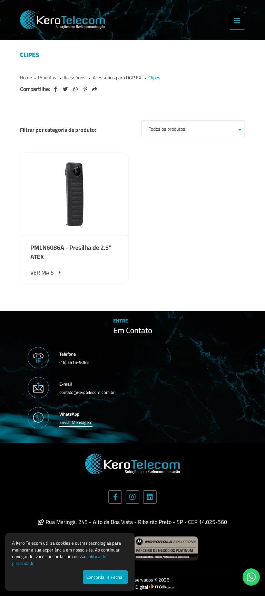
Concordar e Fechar (105, 577)
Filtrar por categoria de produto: (58, 130)
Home (26, 77)
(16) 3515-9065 (74, 362)
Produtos (47, 77)
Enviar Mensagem (75, 422)
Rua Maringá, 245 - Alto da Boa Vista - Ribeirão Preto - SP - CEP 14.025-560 (132, 522)
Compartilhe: (35, 89)
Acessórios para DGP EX (118, 77)
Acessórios (75, 77)
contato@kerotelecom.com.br (87, 392)
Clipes (154, 77)
